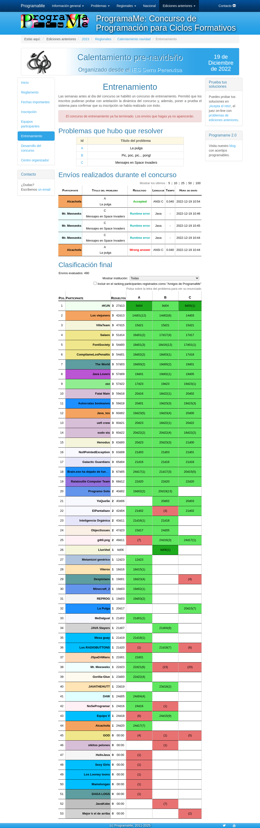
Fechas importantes (35, 102)
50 (190, 183)
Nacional (149, 6)
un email (44, 189)
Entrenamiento (31, 136)
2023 (85, 39)
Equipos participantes (30, 124)
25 (183, 183)
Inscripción (29, 112)
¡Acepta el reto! (220, 106)
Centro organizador (35, 160)
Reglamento (30, 92)
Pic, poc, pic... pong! (136, 155)
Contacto (227, 6)
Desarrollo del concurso (31, 148)
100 (198, 183)
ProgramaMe (33, 5)
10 (176, 183)
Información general (68, 6)
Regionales (126, 6)
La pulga (136, 148)
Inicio (25, 82)
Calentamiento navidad (134, 39)
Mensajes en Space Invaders (136, 162)
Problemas (100, 6)
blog (232, 146)
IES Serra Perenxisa (156, 70)
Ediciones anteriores (179, 6)
